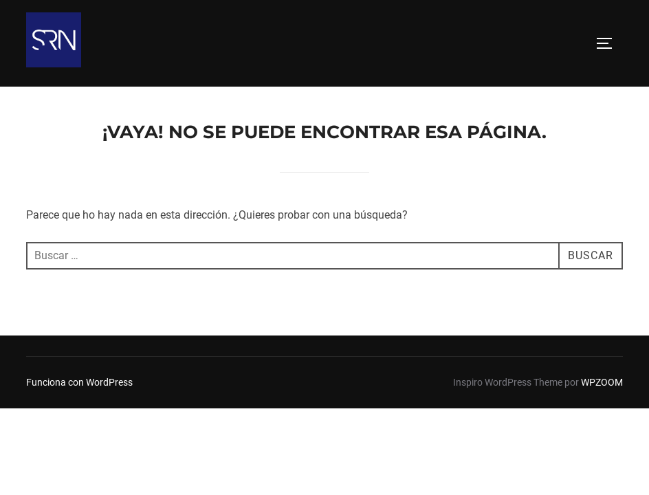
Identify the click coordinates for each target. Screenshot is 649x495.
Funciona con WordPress (79, 350)
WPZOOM (602, 350)
